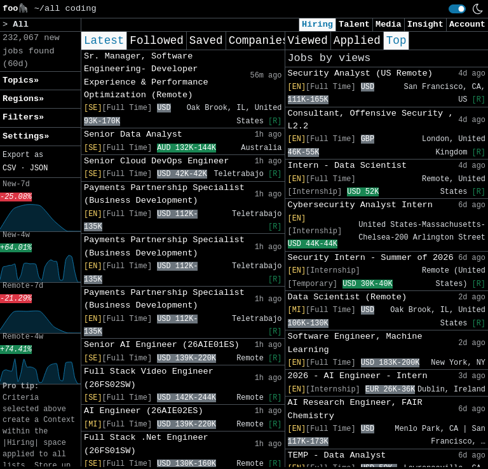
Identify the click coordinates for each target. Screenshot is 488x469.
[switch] (457, 8)
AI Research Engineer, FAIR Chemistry (355, 409)
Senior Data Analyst (133, 134)
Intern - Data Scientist (347, 165)
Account (467, 24)
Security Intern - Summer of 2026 (371, 257)
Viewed (308, 40)
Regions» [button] (23, 99)
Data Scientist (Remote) (347, 297)
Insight (425, 24)
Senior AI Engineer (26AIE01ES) (162, 345)
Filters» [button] (23, 117)
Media (389, 24)
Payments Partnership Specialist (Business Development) (164, 194)
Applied (357, 40)
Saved (206, 40)
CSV (9, 168)
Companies (259, 40)
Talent (354, 24)
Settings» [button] (26, 136)
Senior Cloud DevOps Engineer (156, 161)
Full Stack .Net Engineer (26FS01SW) (146, 444)
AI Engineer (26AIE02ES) (143, 411)
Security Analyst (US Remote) (360, 73)
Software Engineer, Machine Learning (355, 343)
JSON (39, 168)
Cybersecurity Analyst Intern (360, 205)
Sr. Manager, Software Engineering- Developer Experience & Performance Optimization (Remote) (146, 75)
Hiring (317, 24)
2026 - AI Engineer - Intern (358, 376)
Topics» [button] (21, 80)
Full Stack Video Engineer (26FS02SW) (149, 378)
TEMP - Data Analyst (337, 455)
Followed (156, 40)
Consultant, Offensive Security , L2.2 (371, 120)
